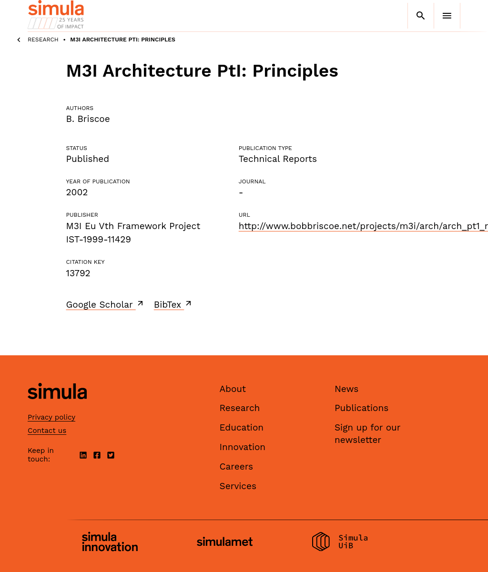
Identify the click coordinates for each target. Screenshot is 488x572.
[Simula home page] (57, 406)
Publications (361, 407)
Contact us (47, 430)
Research (43, 39)
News (346, 388)
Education (242, 427)
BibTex (173, 304)
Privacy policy (51, 417)
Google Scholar (105, 304)
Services (238, 486)
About (233, 388)
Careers (237, 466)
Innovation (243, 447)
